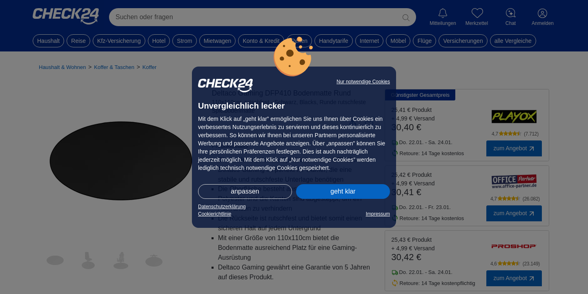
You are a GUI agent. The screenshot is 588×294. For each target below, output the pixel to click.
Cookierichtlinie (214, 214)
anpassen (245, 191)
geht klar (342, 191)
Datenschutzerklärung (222, 206)
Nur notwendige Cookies (363, 82)
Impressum (378, 214)
